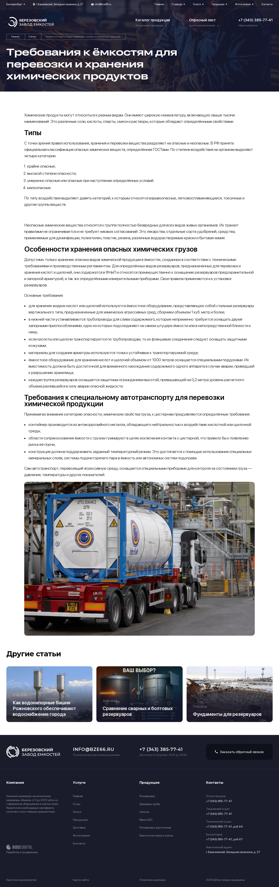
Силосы (144, 811)
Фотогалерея (243, 4)
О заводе (177, 4)
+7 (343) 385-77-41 (255, 20)
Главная (159, 4)
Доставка (79, 827)
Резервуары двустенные (155, 827)
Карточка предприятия (21, 879)
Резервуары (147, 796)
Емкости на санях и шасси (156, 835)
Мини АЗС (146, 819)
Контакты (267, 4)
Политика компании (153, 879)
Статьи (32, 36)
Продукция (218, 4)
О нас (76, 804)
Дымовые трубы (150, 804)
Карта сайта (81, 879)
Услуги (197, 4)
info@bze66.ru (103, 4)
